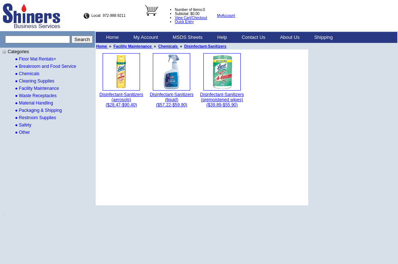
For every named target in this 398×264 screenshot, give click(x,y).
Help (222, 37)
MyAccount (226, 16)
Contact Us (253, 37)
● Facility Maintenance (37, 88)
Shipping (323, 37)
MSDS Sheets (188, 37)
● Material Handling (34, 103)
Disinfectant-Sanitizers (205, 46)
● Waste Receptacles (36, 95)
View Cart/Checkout (191, 18)
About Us (289, 37)
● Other (22, 132)
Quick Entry (184, 22)
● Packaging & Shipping (38, 110)
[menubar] (219, 37)
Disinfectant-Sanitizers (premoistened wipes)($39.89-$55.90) (222, 99)
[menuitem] (112, 37)
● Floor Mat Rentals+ (35, 59)
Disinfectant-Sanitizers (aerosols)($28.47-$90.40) (121, 99)
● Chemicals (27, 73)
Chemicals (168, 46)
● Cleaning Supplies (34, 81)
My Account (145, 37)
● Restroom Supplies (35, 117)
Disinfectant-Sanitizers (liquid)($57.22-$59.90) (172, 99)
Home (112, 37)
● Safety (23, 125)
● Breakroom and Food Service (45, 66)
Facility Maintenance (133, 46)
